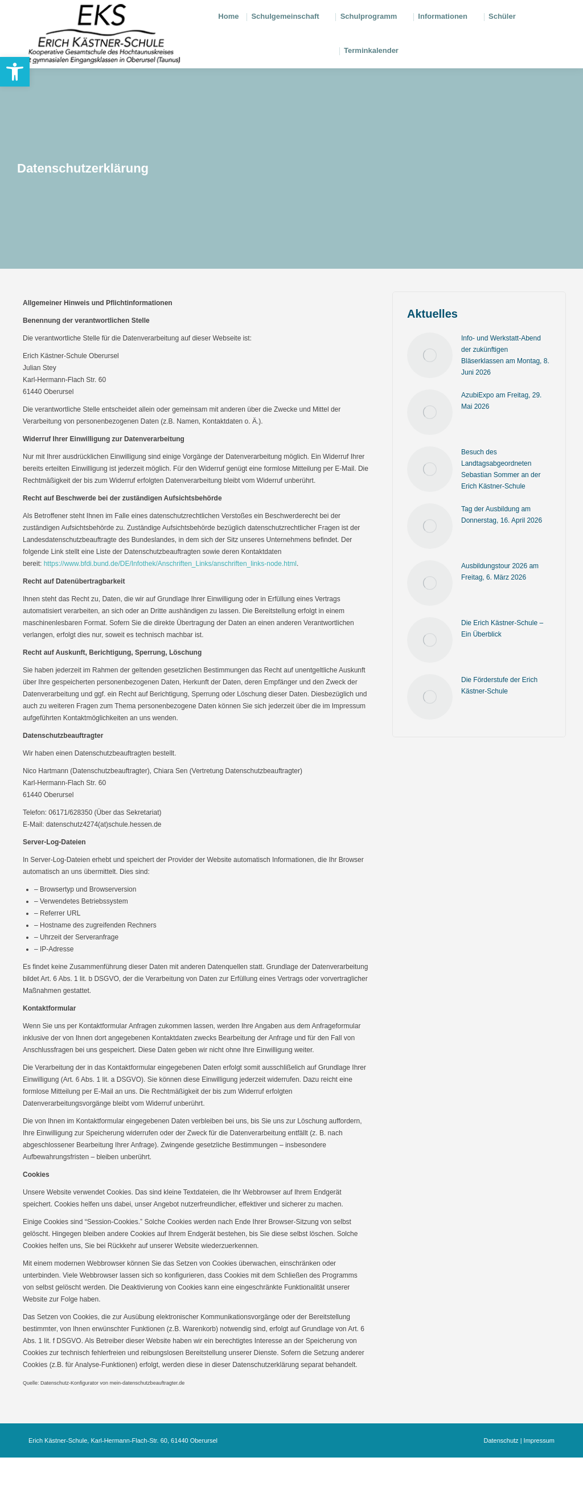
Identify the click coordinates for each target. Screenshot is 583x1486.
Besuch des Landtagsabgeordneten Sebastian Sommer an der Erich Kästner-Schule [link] (500, 498)
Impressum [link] (539, 1469)
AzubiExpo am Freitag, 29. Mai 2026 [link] (501, 429)
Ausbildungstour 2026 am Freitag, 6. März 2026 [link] (500, 600)
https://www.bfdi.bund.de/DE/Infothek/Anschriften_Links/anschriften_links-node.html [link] (170, 592)
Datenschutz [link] (500, 1469)
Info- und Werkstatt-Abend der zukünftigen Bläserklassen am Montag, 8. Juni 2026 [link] (505, 384)
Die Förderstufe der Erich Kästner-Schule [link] (499, 714)
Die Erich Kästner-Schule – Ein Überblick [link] (502, 657)
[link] (15, 72)
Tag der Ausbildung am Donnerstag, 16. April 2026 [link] (501, 543)
